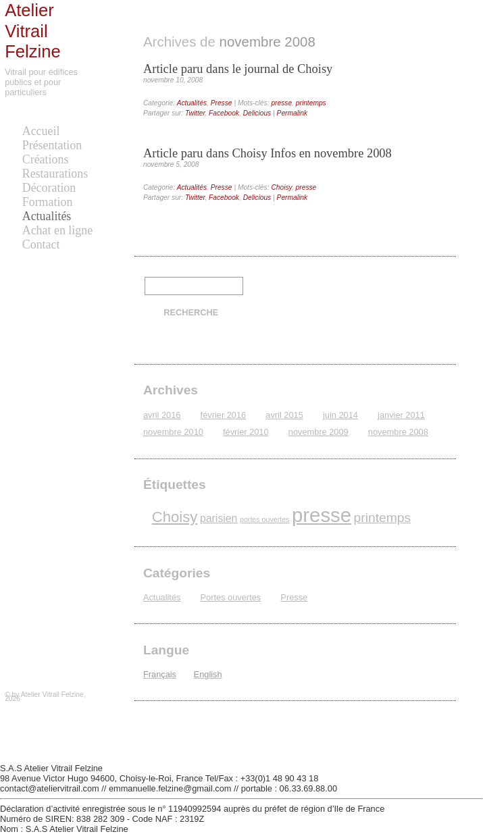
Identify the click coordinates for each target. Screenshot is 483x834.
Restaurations (55, 173)
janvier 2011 (401, 415)
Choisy (281, 187)
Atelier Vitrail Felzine (33, 31)
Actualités (47, 216)
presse (281, 103)
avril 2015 (284, 415)
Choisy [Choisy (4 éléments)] (175, 517)
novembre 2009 (318, 432)
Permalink (292, 113)
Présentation (52, 145)
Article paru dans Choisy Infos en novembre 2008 (267, 153)
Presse (221, 103)
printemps (311, 103)
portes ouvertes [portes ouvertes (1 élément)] (264, 519)
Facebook (224, 113)
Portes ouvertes (231, 597)
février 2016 (224, 415)
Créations (45, 159)
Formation (47, 202)
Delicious (257, 113)
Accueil (41, 131)
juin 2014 (340, 415)
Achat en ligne (57, 230)
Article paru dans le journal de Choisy (237, 69)
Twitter (195, 113)
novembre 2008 (398, 432)
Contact (41, 244)
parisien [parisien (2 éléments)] (218, 518)
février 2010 (246, 432)
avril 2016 (162, 415)
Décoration (49, 187)
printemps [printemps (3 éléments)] (382, 518)
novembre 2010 (173, 432)
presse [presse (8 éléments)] (321, 515)
